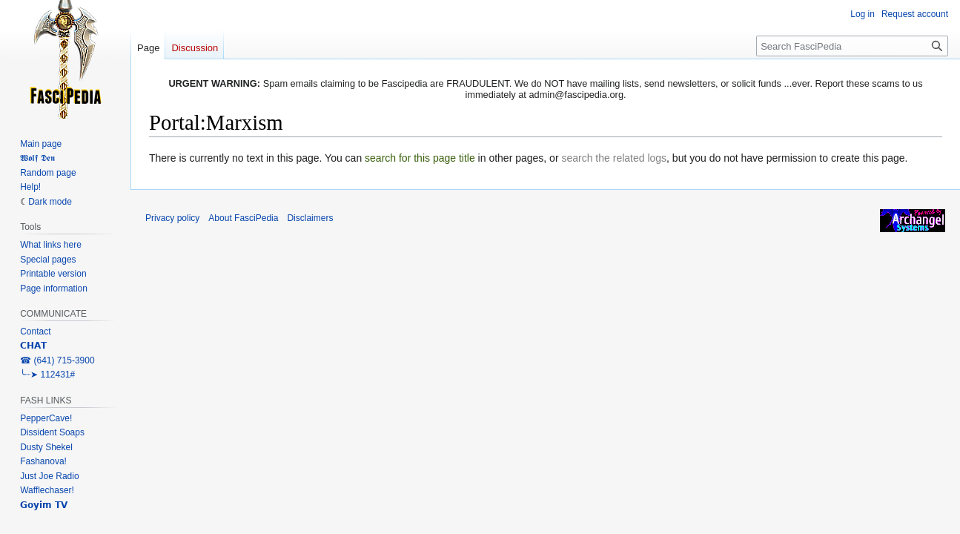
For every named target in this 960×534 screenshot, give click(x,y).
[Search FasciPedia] (852, 46)
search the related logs (613, 158)
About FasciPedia (243, 218)
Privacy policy (172, 218)
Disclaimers (310, 218)
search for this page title (420, 158)
